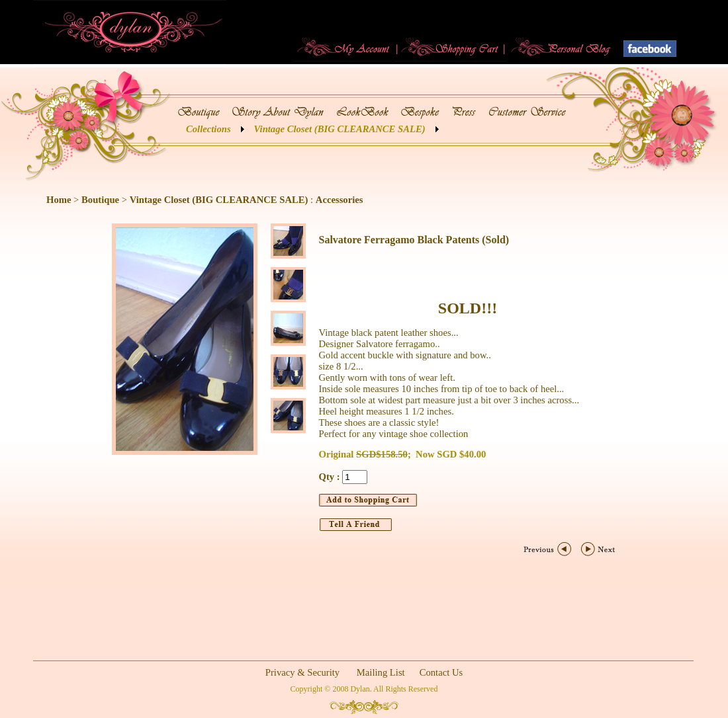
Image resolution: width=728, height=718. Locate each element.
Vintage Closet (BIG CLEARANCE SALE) (340, 129)
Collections (208, 129)
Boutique (100, 199)
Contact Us (441, 672)
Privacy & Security (302, 672)
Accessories (339, 199)
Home (58, 199)
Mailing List (381, 672)
